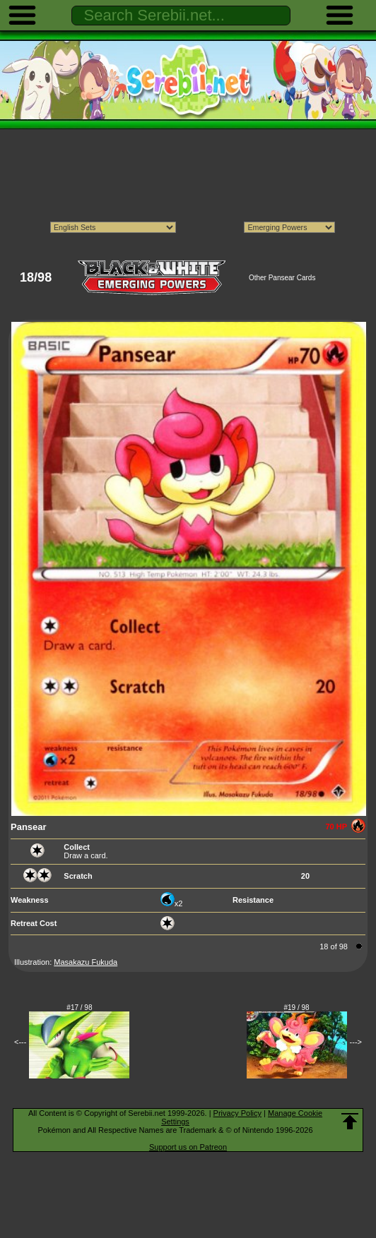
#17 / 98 (79, 1007)
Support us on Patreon (188, 1147)
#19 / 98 (297, 1007)
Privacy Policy (237, 1113)
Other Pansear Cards (282, 278)
